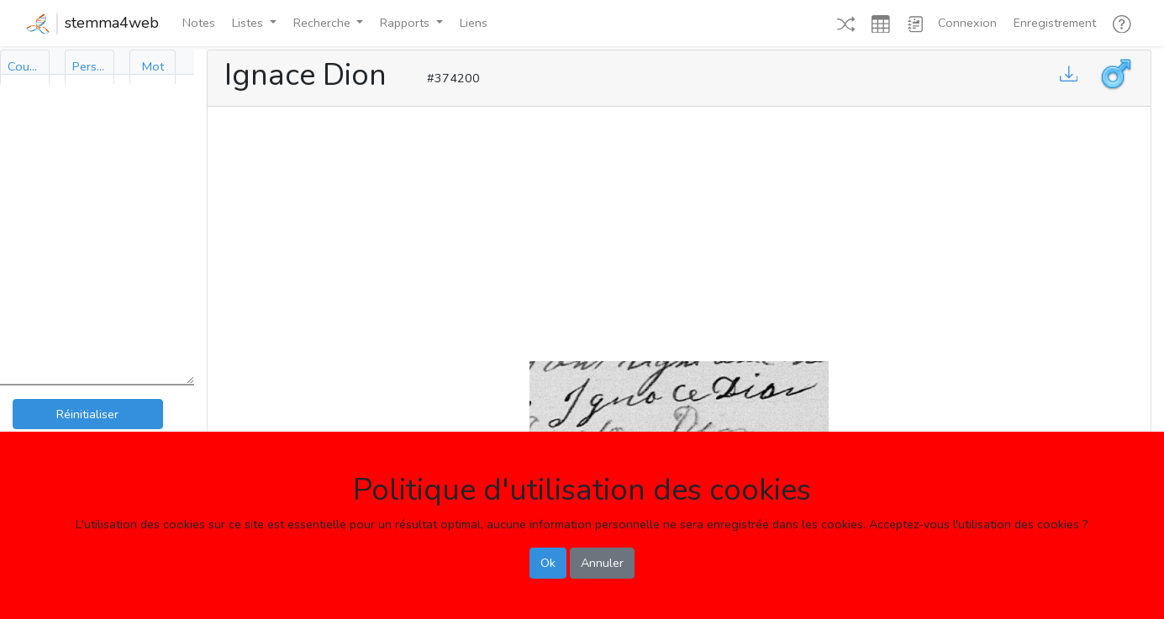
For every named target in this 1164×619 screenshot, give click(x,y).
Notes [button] (198, 22)
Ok (548, 562)
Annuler (602, 562)
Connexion (967, 22)
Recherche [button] (323, 22)
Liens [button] (473, 22)
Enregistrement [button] (1055, 22)
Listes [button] (249, 22)
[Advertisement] (679, 230)
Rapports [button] (406, 22)
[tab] (25, 67)
